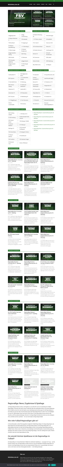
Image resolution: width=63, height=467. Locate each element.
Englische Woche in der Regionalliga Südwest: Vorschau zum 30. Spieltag (30, 337)
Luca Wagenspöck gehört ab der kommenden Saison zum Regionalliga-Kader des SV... (31, 161)
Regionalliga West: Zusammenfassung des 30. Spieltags (30, 365)
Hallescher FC (10, 282)
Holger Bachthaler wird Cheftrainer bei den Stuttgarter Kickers (13, 337)
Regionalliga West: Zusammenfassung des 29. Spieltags (14, 388)
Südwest (42, 4)
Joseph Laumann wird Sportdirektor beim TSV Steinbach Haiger (46, 337)
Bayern (30, 4)
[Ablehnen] (61, 465)
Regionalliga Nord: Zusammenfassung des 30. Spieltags (47, 213)
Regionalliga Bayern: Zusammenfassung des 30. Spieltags (47, 161)
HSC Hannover (27, 209)
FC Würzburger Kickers (44, 180)
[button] (53, 4)
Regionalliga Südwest (37, 14)
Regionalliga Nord (11, 209)
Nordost (38, 4)
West (46, 4)
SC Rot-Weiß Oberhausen (45, 384)
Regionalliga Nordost (11, 259)
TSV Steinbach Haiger (44, 333)
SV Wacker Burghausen (28, 157)
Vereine (50, 4)
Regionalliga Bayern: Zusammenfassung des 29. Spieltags (30, 184)
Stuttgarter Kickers (11, 333)
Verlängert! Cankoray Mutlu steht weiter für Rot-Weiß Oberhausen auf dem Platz (47, 388)
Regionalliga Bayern (48, 14)
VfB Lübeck (10, 232)
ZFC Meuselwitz (43, 282)
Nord (34, 4)
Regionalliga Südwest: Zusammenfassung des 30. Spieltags (47, 314)
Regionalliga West (11, 361)
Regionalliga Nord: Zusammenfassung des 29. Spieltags (47, 236)
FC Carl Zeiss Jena (43, 259)
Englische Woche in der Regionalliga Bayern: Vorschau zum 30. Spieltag (15, 184)
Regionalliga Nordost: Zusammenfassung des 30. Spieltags (30, 263)
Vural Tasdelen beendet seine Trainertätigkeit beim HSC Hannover (31, 213)
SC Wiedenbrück (27, 384)
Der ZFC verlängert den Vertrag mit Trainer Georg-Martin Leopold (47, 286)
